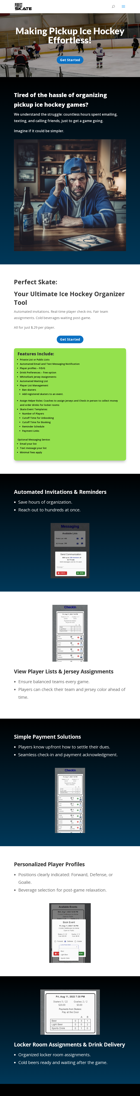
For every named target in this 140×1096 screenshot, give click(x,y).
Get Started (70, 60)
